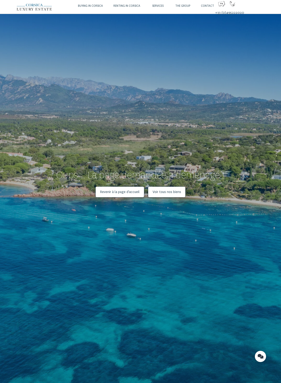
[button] (90, 6)
